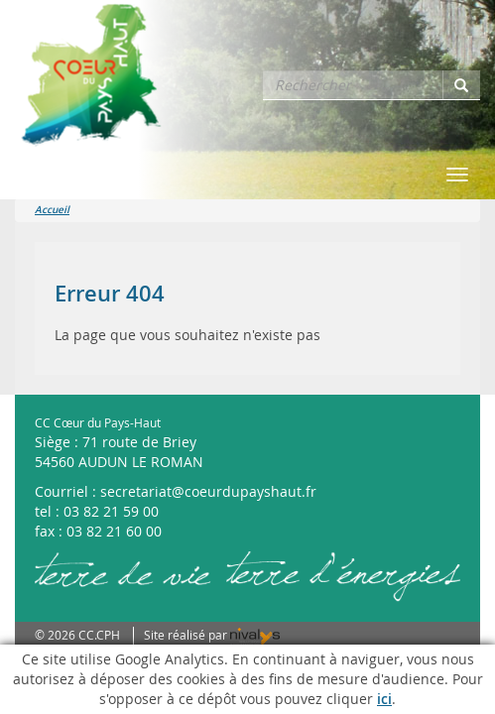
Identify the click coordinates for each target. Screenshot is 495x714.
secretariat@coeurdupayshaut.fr (208, 491)
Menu (40, 174)
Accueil (52, 209)
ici (384, 698)
